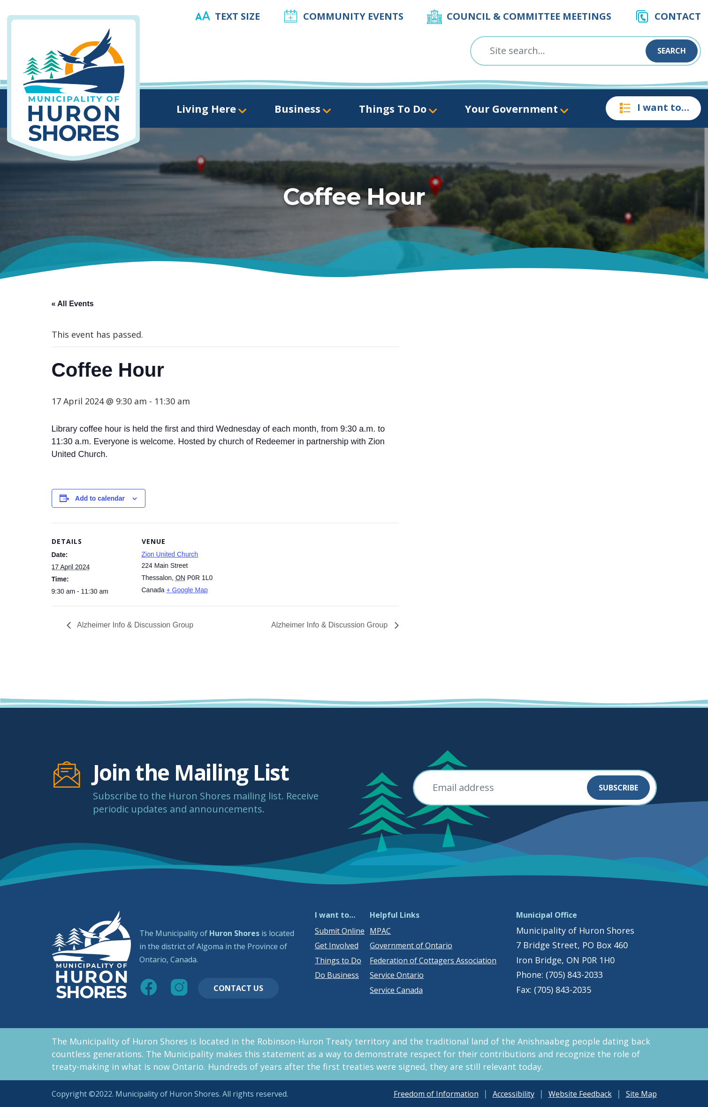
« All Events (73, 304)
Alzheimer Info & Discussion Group (135, 625)
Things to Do (338, 960)
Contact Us (238, 988)
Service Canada (396, 990)
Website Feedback (580, 1094)
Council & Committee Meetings (529, 16)
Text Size (237, 16)
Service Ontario (397, 975)
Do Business (337, 975)
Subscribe (618, 787)
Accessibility (513, 1094)
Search (671, 51)
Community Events (353, 16)
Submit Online (340, 931)
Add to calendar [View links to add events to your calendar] (100, 498)
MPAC (380, 931)
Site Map (641, 1094)
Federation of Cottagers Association (433, 960)
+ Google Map (186, 590)
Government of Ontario (411, 945)
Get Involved (336, 945)
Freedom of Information (436, 1094)
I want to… (653, 108)
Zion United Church (170, 554)
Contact (678, 16)
